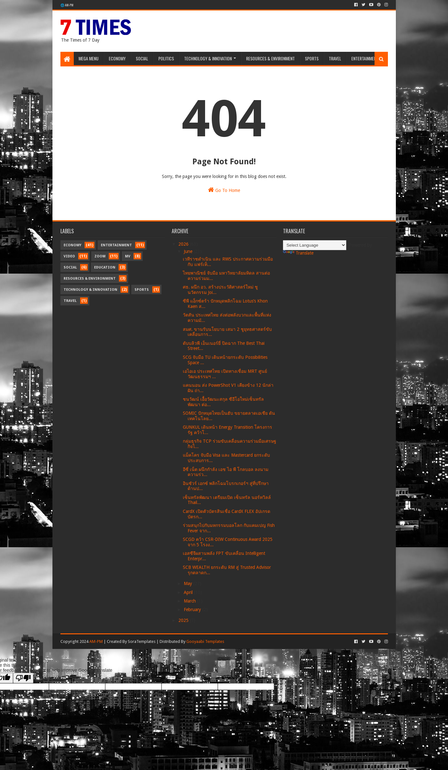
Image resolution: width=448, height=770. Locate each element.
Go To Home (224, 190)
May (188, 583)
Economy (117, 58)
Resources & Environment (270, 58)
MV (127, 256)
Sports (312, 58)
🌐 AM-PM (66, 5)
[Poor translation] (23, 678)
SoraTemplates (141, 641)
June (189, 251)
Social (142, 58)
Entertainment (364, 58)
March (190, 600)
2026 (184, 244)
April (189, 592)
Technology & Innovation (208, 58)
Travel (335, 58)
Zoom (100, 256)
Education (104, 267)
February (193, 609)
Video (69, 256)
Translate (298, 253)
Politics (166, 58)
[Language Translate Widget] (314, 245)
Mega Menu (89, 58)
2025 (184, 620)
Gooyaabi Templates (205, 641)
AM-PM (96, 641)
